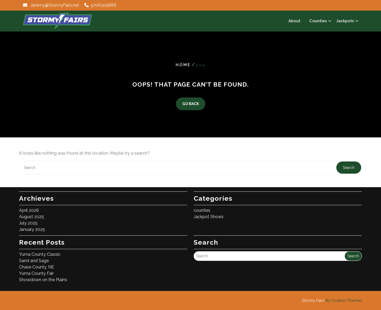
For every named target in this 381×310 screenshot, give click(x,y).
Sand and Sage (34, 257)
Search (349, 167)
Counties (318, 21)
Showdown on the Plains (43, 276)
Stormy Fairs (332, 300)
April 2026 (29, 206)
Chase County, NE (36, 263)
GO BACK (190, 104)
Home (183, 64)
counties (202, 206)
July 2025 (28, 219)
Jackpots (345, 21)
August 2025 (31, 213)
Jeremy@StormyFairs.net (54, 5)
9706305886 (103, 5)
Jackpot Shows (209, 213)
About (294, 21)
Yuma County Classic (40, 250)
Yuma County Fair (36, 269)
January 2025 (32, 225)
